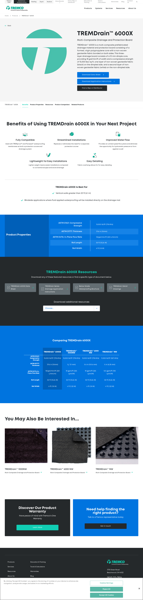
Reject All (106, 589)
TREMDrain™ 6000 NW (71, 450)
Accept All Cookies (106, 595)
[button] (136, 2)
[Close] (139, 588)
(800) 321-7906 (114, 578)
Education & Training (88, 1)
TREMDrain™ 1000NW (26, 450)
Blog (122, 1)
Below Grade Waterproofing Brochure (88, 288)
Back (9, 25)
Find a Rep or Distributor (72, 1)
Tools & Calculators (102, 1)
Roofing (33, 1)
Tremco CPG (9, 1)
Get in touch (105, 526)
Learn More (37, 527)
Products (88, 8)
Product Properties (37, 104)
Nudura (49, 1)
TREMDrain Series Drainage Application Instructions (54, 289)
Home (7, 15)
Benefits (25, 104)
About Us (132, 8)
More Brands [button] (59, 1)
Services (11, 566)
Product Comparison (62, 104)
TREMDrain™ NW (117, 450)
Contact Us (130, 1)
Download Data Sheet (91, 74)
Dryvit (41, 1)
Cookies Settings (106, 583)
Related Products (78, 104)
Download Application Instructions (96, 81)
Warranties (114, 1)
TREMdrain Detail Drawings (122, 288)
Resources (120, 8)
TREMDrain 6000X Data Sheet (20, 288)
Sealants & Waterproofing (21, 1)
